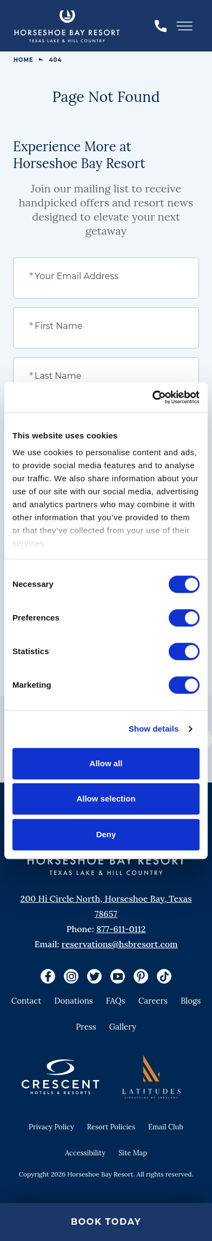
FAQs (115, 1001)
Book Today (106, 1222)
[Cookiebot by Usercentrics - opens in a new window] (152, 397)
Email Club (165, 1127)
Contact (26, 1001)
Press (86, 1027)
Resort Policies (111, 1127)
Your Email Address (74, 275)
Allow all (106, 763)
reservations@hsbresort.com (120, 944)
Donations (73, 1001)
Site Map (132, 1153)
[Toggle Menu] (184, 26)
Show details (154, 728)
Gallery (122, 1027)
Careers (153, 1001)
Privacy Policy (51, 1127)
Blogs (191, 1001)
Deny (106, 834)
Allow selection (105, 798)
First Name (56, 325)
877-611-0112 (120, 928)
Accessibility (85, 1153)
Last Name (56, 375)
